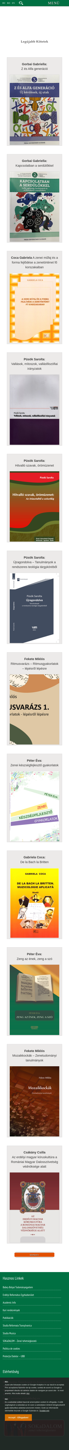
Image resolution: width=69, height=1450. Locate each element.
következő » (34, 1254)
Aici (27, 1393)
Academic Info (9, 1303)
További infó (44, 1411)
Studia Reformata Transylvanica (17, 1326)
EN (13, 3)
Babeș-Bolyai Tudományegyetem (18, 1288)
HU (3, 3)
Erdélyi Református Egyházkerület (18, 1295)
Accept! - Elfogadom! (18, 1417)
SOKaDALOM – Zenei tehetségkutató (19, 1341)
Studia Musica (9, 1334)
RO (8, 3)
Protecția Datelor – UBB (14, 1357)
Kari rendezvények (11, 1311)
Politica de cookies (11, 1349)
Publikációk (8, 1318)
